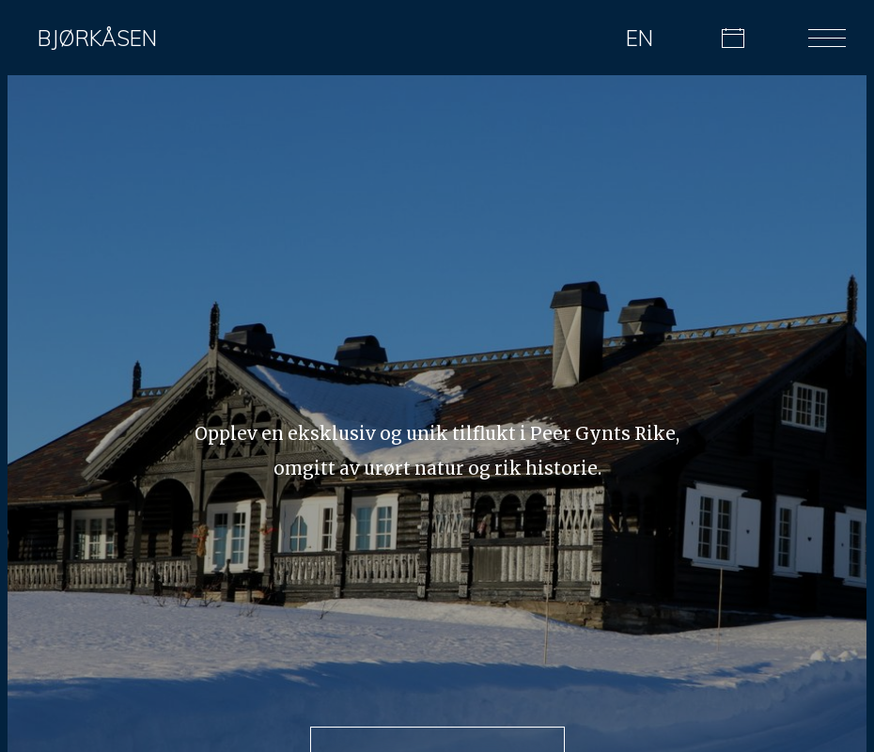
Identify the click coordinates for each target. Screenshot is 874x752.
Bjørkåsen (97, 38)
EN (639, 38)
